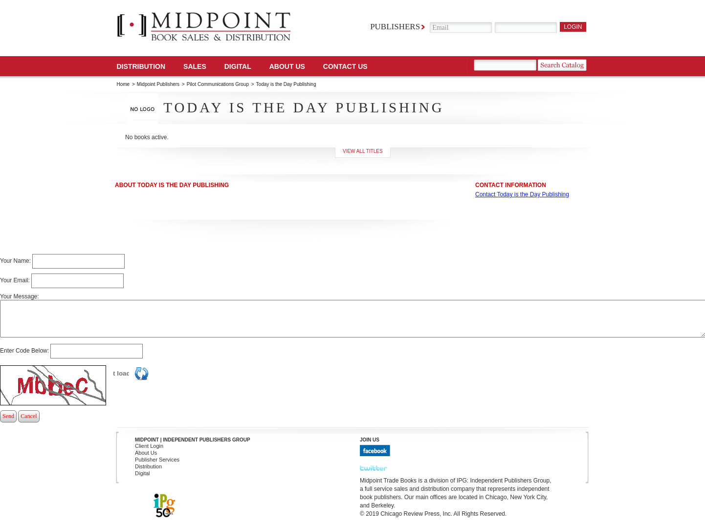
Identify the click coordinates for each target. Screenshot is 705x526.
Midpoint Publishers (158, 84)
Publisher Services (157, 460)
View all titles (363, 151)
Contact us (345, 66)
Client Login (149, 446)
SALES (194, 66)
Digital (142, 473)
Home (123, 84)
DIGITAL (237, 66)
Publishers (395, 26)
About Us (287, 66)
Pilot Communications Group (218, 84)
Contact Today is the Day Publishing (522, 194)
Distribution (141, 66)
